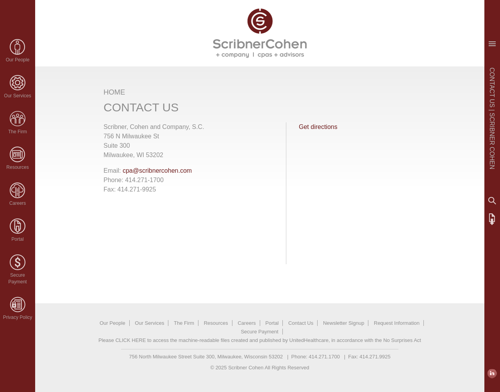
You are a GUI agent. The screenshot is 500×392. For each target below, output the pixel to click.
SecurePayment (17, 278)
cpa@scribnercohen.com (157, 170)
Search (492, 201)
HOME (114, 92)
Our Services (17, 95)
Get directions (318, 127)
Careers (17, 203)
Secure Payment (259, 332)
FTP (492, 219)
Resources (17, 167)
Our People (18, 60)
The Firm (17, 131)
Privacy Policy (17, 317)
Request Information (397, 323)
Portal (17, 239)
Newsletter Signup (343, 323)
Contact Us (300, 323)
